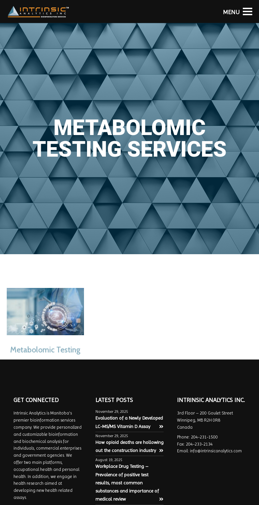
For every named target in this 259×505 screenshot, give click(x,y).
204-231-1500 (204, 437)
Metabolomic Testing (45, 352)
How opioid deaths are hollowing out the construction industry (129, 446)
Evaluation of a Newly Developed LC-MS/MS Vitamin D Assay (129, 422)
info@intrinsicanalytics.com (216, 450)
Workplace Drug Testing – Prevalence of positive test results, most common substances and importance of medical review (129, 482)
